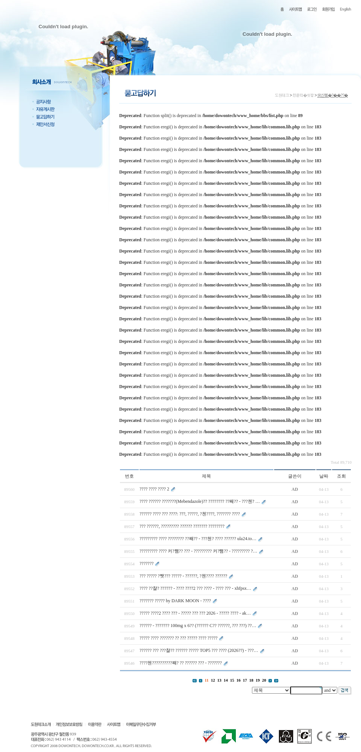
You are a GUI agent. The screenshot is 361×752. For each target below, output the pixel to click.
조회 (341, 476)
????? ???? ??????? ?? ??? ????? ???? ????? (178, 638)
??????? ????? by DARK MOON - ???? (175, 600)
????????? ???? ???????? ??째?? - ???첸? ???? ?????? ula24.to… (198, 538)
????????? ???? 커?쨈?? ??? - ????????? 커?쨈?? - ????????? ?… (198, 551)
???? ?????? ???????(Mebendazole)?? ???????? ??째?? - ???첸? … (200, 501)
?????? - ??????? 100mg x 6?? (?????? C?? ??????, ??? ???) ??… (198, 625)
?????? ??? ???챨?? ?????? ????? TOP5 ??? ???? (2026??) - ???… (199, 650)
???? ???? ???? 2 (155, 489)
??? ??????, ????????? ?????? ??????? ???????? (182, 526)
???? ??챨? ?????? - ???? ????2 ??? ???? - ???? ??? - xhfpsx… (195, 588)
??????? (146, 563)
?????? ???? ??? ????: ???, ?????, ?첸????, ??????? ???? (190, 513)
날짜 (323, 476)
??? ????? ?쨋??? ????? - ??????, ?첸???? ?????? (183, 575)
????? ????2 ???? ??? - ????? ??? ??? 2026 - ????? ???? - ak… (195, 613)
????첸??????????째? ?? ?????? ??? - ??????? (181, 662)
